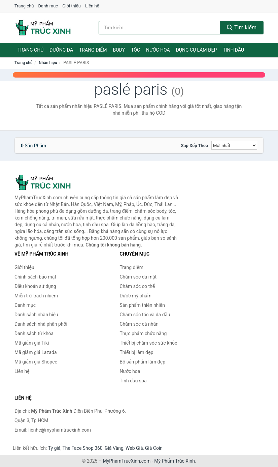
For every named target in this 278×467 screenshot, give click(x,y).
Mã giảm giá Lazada (35, 352)
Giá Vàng (114, 448)
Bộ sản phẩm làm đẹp (143, 361)
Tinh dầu (233, 50)
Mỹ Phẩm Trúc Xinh (174, 461)
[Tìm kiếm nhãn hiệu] (159, 27)
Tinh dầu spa (133, 380)
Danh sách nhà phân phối (40, 324)
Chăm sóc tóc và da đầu (145, 314)
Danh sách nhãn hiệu (36, 314)
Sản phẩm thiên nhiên (142, 305)
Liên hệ (92, 5)
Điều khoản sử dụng (35, 286)
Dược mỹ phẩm (136, 295)
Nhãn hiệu (48, 62)
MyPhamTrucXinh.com (127, 461)
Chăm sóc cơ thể (137, 286)
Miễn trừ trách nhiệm (36, 295)
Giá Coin (154, 448)
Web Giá (134, 448)
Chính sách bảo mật (35, 277)
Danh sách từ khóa (34, 333)
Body (119, 50)
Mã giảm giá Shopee (35, 361)
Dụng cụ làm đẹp (196, 50)
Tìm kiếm (241, 27)
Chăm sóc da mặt (138, 277)
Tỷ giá (54, 448)
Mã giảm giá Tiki (31, 343)
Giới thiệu (71, 5)
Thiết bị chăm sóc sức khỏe (148, 343)
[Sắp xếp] (234, 145)
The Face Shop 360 (82, 448)
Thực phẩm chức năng (143, 333)
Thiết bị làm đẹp (136, 352)
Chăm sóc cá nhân (139, 324)
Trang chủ (24, 5)
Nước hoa (158, 50)
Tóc (135, 50)
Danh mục (48, 5)
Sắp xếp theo (194, 145)
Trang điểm (93, 50)
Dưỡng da (61, 50)
